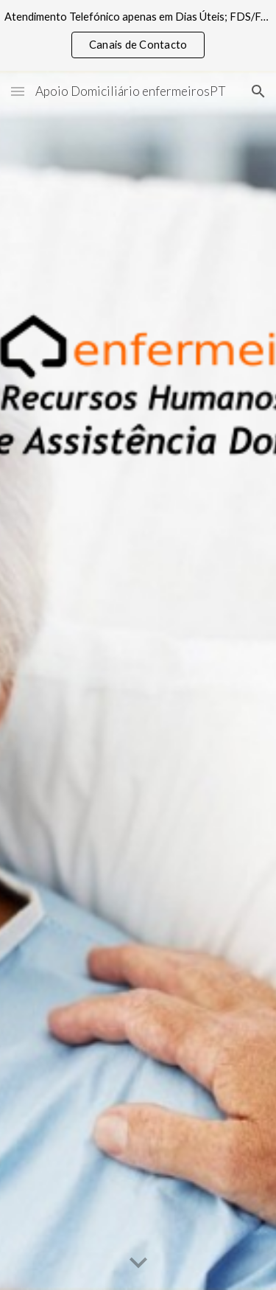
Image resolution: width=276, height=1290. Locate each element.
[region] (138, 35)
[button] (17, 91)
